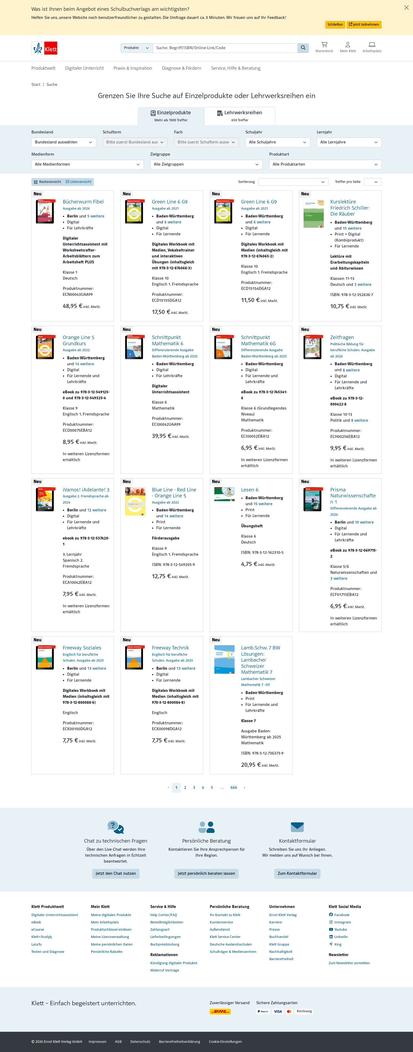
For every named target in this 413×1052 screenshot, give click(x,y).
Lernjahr (324, 132)
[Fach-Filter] (206, 142)
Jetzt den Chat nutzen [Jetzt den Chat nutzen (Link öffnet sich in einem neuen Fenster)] (116, 874)
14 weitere (84, 364)
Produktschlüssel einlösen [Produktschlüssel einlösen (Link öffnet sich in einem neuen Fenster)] (111, 930)
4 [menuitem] (203, 788)
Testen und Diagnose (47, 952)
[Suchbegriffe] (225, 48)
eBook (36, 922)
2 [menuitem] (185, 788)
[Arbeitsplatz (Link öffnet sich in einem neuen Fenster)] (372, 48)
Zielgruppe (160, 154)
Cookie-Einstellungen (225, 1042)
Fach (178, 132)
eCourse (37, 930)
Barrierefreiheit (281, 959)
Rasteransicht (47, 182)
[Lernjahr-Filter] (349, 142)
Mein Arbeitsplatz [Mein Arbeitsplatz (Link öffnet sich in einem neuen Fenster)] (105, 922)
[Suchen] (303, 48)
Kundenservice (221, 922)
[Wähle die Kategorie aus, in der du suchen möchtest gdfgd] (137, 48)
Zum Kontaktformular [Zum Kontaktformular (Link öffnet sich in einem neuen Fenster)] (297, 874)
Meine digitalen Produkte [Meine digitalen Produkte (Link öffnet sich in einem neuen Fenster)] (111, 915)
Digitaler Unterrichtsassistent (54, 915)
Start (36, 85)
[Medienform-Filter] (87, 164)
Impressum (97, 1042)
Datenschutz (140, 1042)
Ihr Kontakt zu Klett (225, 915)
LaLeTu (36, 945)
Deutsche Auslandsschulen (231, 945)
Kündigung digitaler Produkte (173, 963)
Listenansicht (78, 182)
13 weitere (96, 668)
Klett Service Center (225, 937)
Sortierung (246, 182)
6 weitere (172, 222)
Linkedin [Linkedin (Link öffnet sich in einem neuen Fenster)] (338, 937)
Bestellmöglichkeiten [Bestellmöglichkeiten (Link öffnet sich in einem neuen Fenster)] (166, 922)
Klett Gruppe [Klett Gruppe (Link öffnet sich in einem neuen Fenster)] (279, 945)
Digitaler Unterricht (84, 68)
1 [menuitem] (176, 788)
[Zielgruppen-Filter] (206, 164)
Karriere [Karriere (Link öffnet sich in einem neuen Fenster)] (275, 922)
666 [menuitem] (234, 788)
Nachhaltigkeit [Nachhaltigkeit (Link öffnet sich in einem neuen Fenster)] (280, 952)
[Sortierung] (293, 182)
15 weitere (352, 228)
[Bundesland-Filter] (63, 142)
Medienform (42, 154)
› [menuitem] (244, 788)
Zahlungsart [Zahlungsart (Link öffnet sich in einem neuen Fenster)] (159, 930)
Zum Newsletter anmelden (349, 963)
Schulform (112, 132)
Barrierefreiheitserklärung (179, 1042)
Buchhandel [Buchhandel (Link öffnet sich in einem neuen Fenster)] (278, 937)
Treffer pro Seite (348, 182)
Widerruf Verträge (164, 971)
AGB (118, 1042)
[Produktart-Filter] (325, 164)
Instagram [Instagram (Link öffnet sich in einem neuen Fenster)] (340, 922)
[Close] (406, 7)
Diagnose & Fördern (181, 68)
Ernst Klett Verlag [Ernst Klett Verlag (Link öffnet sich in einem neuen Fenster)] (283, 915)
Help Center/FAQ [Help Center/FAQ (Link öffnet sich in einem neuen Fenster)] (163, 915)
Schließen (335, 25)
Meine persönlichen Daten (112, 945)
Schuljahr (253, 132)
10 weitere (364, 522)
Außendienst (220, 930)
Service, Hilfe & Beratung (236, 68)
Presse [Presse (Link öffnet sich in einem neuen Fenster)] (274, 930)
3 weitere (362, 285)
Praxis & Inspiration (133, 68)
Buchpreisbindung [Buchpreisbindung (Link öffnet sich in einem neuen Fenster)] (164, 945)
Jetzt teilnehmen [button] (364, 24)
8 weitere (351, 370)
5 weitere (95, 216)
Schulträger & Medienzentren (233, 952)
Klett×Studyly (41, 937)
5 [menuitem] (212, 788)
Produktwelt (43, 68)
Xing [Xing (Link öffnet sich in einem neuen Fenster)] (335, 944)
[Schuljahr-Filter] (277, 142)
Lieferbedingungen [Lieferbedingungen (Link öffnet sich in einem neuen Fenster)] (165, 937)
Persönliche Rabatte (106, 952)
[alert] (206, 17)
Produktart (279, 154)
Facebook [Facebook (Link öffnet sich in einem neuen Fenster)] (339, 915)
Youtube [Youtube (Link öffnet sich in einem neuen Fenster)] (338, 929)
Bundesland (42, 132)
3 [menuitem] (194, 788)
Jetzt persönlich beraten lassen (206, 874)
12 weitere (96, 510)
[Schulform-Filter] (135, 142)
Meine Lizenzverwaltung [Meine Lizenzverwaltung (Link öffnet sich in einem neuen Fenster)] (110, 937)
